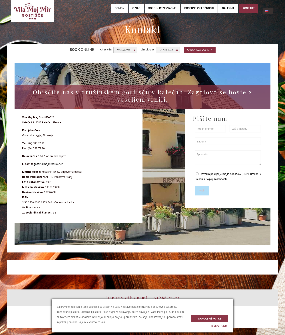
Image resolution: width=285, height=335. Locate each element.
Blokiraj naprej (219, 325)
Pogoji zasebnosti (216, 179)
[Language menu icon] (268, 11)
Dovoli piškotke (209, 318)
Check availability (199, 49)
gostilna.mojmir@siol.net (48, 164)
